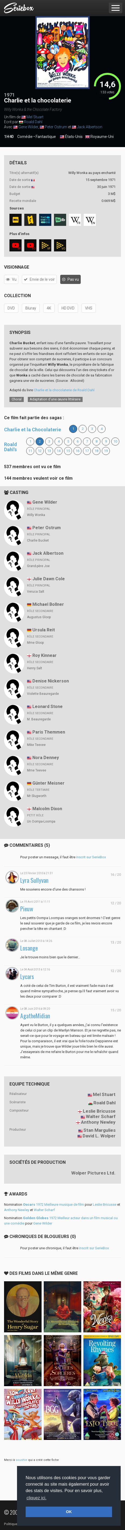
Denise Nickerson (50, 681)
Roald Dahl (33, 122)
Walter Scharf (101, 1116)
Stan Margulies (99, 1130)
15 (68, 451)
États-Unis (71, 137)
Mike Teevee (36, 745)
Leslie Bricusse (99, 1111)
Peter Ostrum (56, 127)
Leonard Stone (47, 706)
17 (87, 451)
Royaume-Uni (99, 137)
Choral (17, 399)
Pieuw (26, 909)
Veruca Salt (35, 591)
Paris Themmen (48, 732)
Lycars (27, 976)
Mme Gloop (35, 643)
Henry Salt (34, 668)
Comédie (25, 136)
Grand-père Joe (38, 566)
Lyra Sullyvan (34, 880)
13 (49, 451)
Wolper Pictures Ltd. (93, 1173)
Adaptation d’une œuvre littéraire (55, 399)
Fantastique (46, 136)
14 (58, 451)
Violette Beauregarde (43, 694)
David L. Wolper (99, 1135)
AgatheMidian (35, 1016)
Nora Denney (45, 757)
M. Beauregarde (39, 719)
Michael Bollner (48, 604)
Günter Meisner (48, 783)
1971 (9, 95)
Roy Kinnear (44, 655)
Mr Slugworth (36, 796)
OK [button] (69, 1512)
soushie (21, 1460)
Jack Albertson (89, 127)
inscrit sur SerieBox (91, 857)
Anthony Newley (98, 1122)
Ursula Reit (43, 629)
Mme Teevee (36, 770)
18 (96, 451)
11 (30, 451)
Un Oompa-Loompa (41, 821)
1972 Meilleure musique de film (53, 1204)
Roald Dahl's (10, 447)
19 (106, 451)
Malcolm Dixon (47, 808)
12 (40, 451)
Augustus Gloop (39, 617)
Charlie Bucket (38, 540)
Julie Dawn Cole (48, 578)
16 (77, 451)
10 (115, 441)
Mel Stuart (34, 117)
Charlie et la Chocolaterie (32, 429)
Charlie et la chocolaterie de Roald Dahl (64, 390)
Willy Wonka (36, 515)
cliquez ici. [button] (36, 1498)
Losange (29, 948)
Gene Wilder (28, 127)
